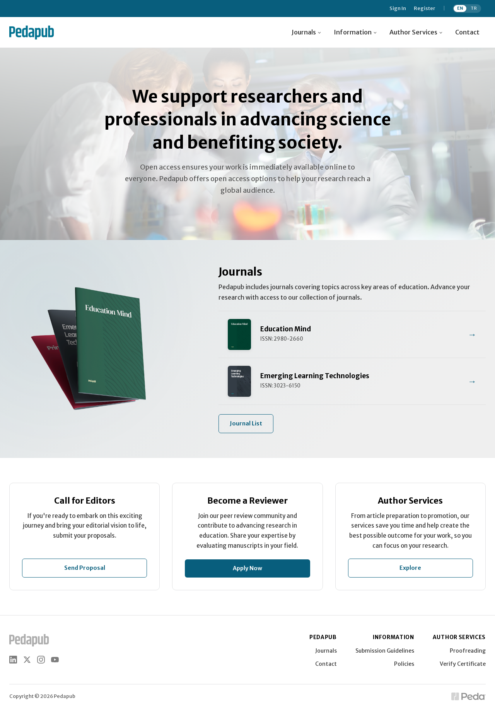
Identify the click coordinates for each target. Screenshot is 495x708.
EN (460, 8)
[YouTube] (55, 659)
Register (424, 8)
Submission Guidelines (384, 650)
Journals (326, 650)
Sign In (397, 8)
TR (474, 8)
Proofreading (468, 650)
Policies (404, 663)
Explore (410, 567)
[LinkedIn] (13, 659)
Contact (467, 32)
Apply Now (247, 568)
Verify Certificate (463, 663)
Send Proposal (84, 567)
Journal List (246, 423)
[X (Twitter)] (27, 659)
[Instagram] (41, 659)
